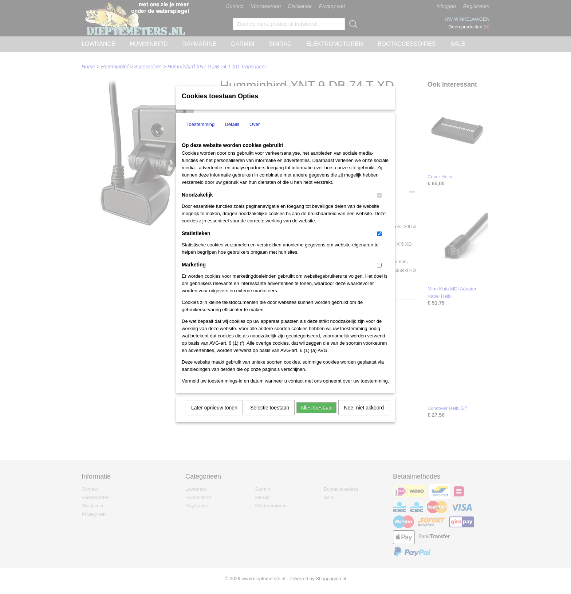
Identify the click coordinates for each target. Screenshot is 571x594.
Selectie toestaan (269, 417)
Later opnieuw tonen (214, 417)
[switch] (379, 204)
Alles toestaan (316, 417)
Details (232, 133)
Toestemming (200, 133)
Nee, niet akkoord (364, 417)
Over (254, 133)
